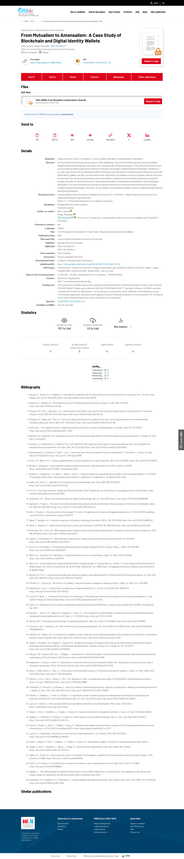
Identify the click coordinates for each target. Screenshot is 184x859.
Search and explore (97, 11)
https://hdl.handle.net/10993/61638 (45, 62)
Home (32, 21)
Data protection (101, 832)
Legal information (102, 826)
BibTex (55, 139)
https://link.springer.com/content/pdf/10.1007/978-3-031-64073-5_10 (88, 264)
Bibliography (118, 76)
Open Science (114, 11)
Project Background (103, 823)
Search (61, 829)
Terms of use (55, 856)
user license (67, 114)
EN (163, 3)
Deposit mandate (138, 823)
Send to (52, 76)
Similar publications (147, 76)
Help (137, 11)
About (145, 11)
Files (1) (31, 76)
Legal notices (100, 829)
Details (73, 76)
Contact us (136, 832)
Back (26, 21)
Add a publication (158, 11)
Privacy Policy (72, 856)
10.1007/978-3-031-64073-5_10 (97, 62)
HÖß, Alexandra (65, 217)
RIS (37, 139)
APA (72, 139)
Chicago (90, 139)
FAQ (133, 829)
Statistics (127, 11)
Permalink (110, 139)
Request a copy (151, 61)
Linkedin (147, 139)
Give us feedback (77, 11)
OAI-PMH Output (138, 826)
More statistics (120, 326)
